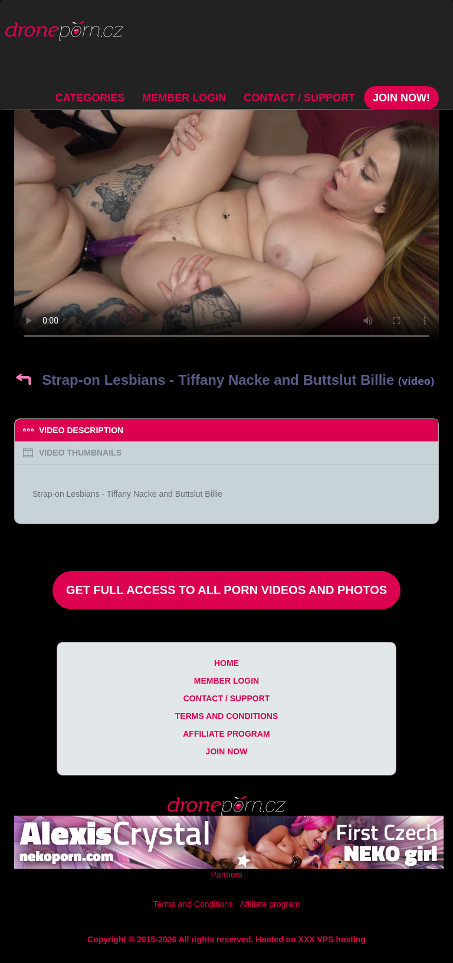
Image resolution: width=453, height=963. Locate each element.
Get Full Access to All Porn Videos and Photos (226, 589)
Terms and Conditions (226, 716)
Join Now (227, 751)
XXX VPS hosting (332, 939)
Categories (90, 98)
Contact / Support (299, 98)
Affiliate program (226, 733)
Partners (226, 874)
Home (226, 663)
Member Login (184, 98)
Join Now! (401, 98)
